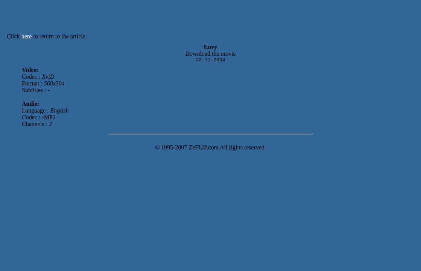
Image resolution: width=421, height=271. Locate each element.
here (26, 36)
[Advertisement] (231, 18)
